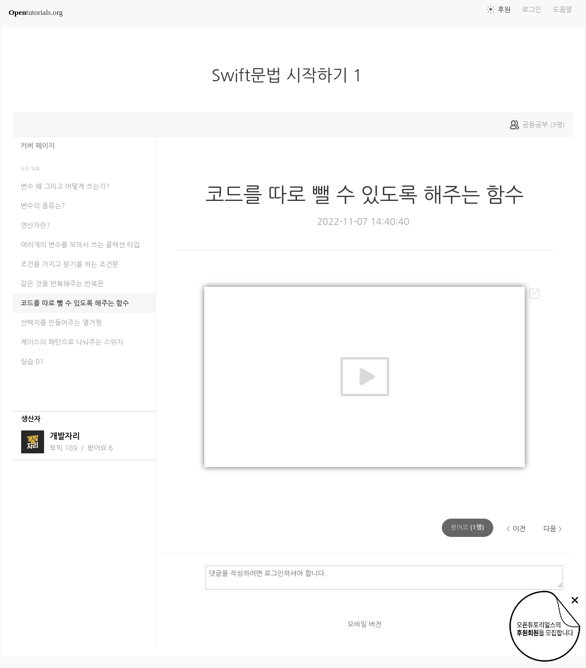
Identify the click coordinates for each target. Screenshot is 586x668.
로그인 (531, 9)
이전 (519, 528)
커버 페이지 (38, 146)
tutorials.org (36, 12)
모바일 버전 (364, 624)
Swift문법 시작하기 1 (292, 76)
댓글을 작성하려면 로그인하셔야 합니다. (384, 577)
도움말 (562, 9)
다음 (549, 528)
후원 (504, 9)
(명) (467, 527)
